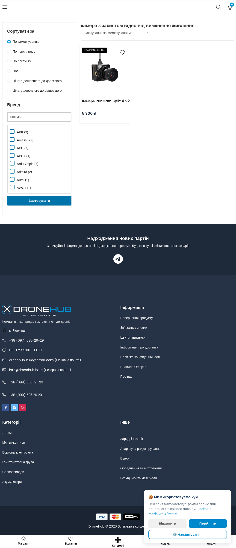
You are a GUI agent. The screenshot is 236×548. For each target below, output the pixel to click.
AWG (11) (20, 187)
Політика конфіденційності (140, 357)
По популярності (25, 51)
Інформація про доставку (139, 347)
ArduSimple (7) (24, 163)
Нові (16, 71)
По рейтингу (22, 61)
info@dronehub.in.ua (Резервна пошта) (40, 370)
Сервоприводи (13, 472)
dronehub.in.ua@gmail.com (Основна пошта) (45, 360)
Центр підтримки (132, 337)
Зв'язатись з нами (133, 327)
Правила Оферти (133, 367)
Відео (124, 458)
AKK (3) (19, 131)
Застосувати (39, 200)
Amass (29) (21, 139)
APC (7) (19, 147)
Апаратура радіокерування (140, 448)
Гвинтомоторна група (18, 462)
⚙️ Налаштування (188, 534)
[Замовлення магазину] (116, 33)
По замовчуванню (26, 41)
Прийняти (207, 523)
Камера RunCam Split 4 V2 (106, 101)
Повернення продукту (136, 318)
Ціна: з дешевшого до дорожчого (37, 81)
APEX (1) (20, 155)
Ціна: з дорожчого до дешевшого (37, 90)
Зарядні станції (131, 439)
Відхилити (167, 523)
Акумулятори (12, 482)
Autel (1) (19, 179)
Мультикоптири (13, 442)
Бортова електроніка (17, 452)
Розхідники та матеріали (138, 478)
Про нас (126, 376)
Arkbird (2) (21, 171)
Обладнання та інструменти (141, 468)
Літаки (7, 433)
